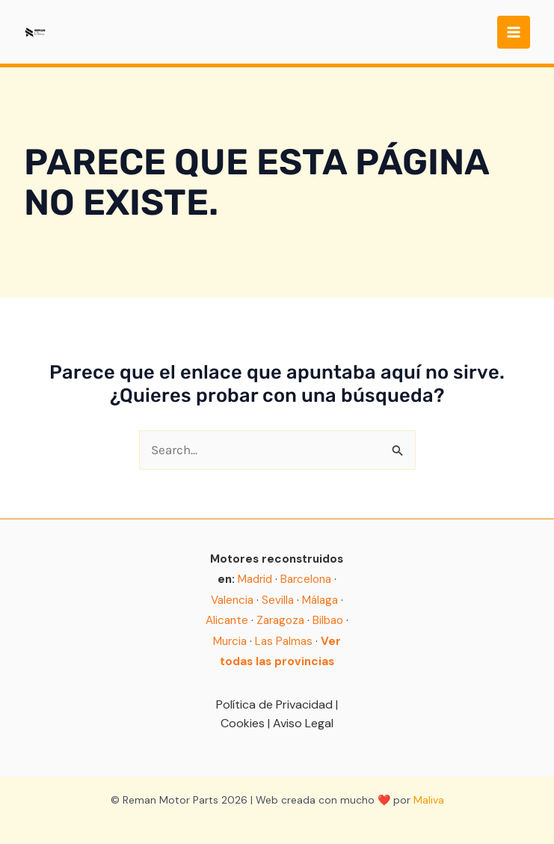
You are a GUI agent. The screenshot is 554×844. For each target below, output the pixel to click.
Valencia (232, 600)
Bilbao (328, 620)
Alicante (227, 620)
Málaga (320, 600)
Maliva (428, 800)
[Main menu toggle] (513, 32)
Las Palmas (284, 641)
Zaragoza (280, 620)
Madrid (255, 579)
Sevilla (278, 600)
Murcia (230, 641)
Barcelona (305, 579)
